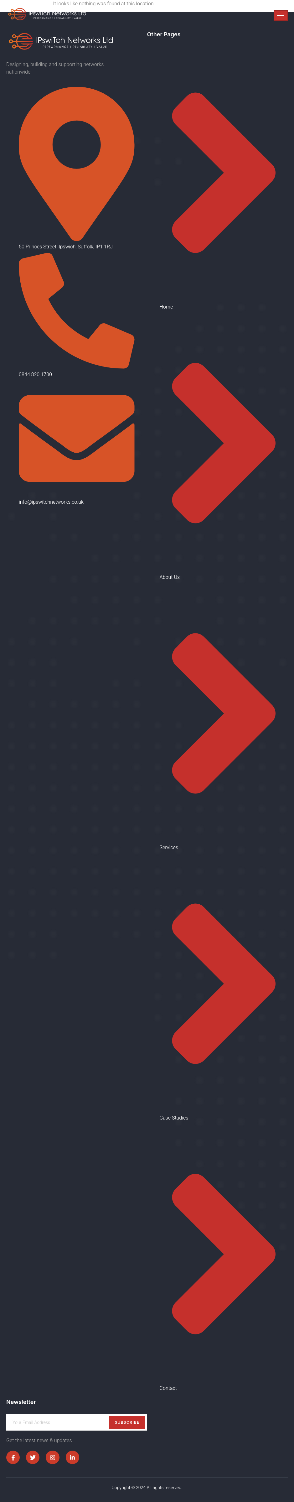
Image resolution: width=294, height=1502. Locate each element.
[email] (76, 1422)
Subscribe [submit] (127, 1422)
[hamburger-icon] (281, 15)
